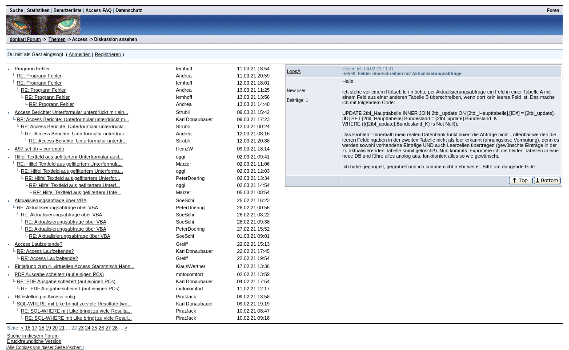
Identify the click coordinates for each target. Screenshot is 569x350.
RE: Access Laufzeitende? (45, 251)
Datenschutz (129, 10)
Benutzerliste (67, 10)
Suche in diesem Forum (33, 335)
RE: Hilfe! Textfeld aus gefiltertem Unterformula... (70, 164)
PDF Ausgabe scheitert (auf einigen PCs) (59, 274)
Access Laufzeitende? (39, 244)
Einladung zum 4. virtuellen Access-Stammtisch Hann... (75, 266)
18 (41, 327)
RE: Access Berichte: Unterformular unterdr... (77, 140)
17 (34, 327)
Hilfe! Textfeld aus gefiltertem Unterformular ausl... (69, 156)
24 (87, 327)
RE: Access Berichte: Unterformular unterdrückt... (74, 126)
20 (55, 327)
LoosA (294, 71)
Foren (553, 10)
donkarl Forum (25, 39)
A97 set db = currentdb (39, 148)
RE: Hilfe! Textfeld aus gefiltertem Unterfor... (72, 178)
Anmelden (79, 54)
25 (94, 327)
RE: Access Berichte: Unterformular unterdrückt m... (73, 119)
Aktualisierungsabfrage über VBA (51, 200)
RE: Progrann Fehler (39, 75)
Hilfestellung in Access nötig (45, 296)
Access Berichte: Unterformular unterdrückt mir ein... (71, 112)
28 (114, 327)
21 (61, 327)
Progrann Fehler (32, 68)
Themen (56, 39)
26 (101, 327)
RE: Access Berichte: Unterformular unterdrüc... (76, 133)
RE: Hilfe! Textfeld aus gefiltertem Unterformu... (72, 171)
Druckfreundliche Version (34, 341)
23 (81, 327)
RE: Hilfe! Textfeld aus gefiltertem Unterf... (74, 185)
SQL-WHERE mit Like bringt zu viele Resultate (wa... (74, 303)
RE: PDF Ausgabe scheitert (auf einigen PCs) (66, 281)
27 (108, 327)
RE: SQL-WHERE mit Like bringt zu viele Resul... (78, 318)
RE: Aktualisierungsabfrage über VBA (57, 207)
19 (48, 327)
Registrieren (108, 54)
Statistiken (38, 10)
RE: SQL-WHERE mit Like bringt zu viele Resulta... (76, 310)
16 (27, 327)
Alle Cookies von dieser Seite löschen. (45, 347)
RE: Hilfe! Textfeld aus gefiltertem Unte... (77, 192)
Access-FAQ (98, 10)
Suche (16, 10)
